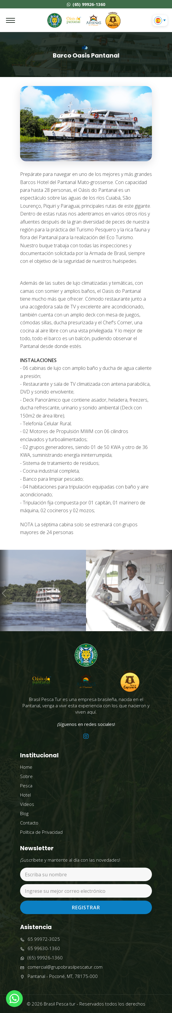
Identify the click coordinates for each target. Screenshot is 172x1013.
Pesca (26, 786)
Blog (24, 813)
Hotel (25, 795)
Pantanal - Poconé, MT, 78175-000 (59, 976)
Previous (4, 602)
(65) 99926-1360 (86, 4)
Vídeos (27, 804)
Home (26, 767)
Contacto (29, 823)
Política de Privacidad (41, 832)
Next (167, 602)
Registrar (86, 907)
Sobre (26, 776)
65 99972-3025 (40, 939)
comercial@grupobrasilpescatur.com (61, 967)
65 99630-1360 (40, 948)
